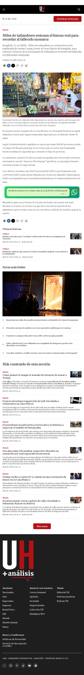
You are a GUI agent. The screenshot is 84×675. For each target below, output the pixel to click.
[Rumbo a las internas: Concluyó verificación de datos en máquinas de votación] (75, 236)
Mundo (6, 30)
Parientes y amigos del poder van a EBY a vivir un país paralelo (34, 336)
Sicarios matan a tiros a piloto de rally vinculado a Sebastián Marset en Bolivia (31, 502)
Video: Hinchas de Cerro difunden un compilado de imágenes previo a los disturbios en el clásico (39, 344)
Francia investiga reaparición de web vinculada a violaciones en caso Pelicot (31, 402)
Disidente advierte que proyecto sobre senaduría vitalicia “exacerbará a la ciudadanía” (35, 253)
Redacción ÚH (27, 242)
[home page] (42, 9)
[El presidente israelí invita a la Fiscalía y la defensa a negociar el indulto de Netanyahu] (75, 424)
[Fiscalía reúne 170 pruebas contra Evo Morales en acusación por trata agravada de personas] (75, 450)
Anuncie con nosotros (41, 588)
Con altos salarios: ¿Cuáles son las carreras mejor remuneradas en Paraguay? (41, 353)
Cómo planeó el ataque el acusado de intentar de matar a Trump (35, 376)
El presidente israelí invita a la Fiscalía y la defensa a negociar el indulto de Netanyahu (33, 426)
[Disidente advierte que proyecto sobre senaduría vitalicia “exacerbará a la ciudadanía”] (75, 251)
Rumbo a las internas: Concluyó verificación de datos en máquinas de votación (34, 237)
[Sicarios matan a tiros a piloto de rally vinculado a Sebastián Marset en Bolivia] (75, 500)
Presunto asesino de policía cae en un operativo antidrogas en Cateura (38, 328)
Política (6, 234)
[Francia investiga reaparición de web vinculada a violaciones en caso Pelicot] (75, 400)
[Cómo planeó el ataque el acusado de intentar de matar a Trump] (75, 374)
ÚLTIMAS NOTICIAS (67, 19)
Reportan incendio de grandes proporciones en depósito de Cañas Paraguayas (42, 320)
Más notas (42, 526)
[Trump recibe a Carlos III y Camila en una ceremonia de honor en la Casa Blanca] (75, 476)
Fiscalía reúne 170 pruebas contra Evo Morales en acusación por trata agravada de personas (31, 452)
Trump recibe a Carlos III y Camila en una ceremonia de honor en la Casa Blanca (34, 478)
